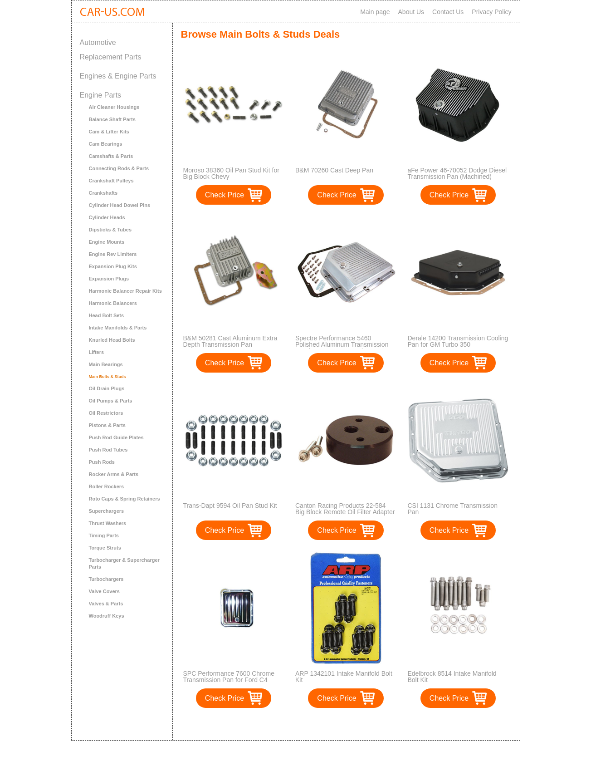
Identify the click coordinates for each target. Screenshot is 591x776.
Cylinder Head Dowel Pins (120, 205)
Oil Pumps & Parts (110, 400)
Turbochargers (106, 579)
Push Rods (102, 462)
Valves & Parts (106, 603)
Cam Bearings (105, 144)
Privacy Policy (491, 11)
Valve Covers (104, 591)
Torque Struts (105, 547)
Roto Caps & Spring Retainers (124, 498)
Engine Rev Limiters (113, 254)
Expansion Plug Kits (113, 266)
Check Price (224, 195)
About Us (411, 11)
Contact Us (448, 11)
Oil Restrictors (106, 413)
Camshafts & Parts (111, 156)
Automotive (98, 42)
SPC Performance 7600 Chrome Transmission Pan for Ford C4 (229, 676)
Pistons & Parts (107, 425)
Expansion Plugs (109, 278)
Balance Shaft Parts (112, 119)
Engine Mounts (107, 242)
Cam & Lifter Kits (109, 131)
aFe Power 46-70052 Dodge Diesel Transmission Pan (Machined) (457, 173)
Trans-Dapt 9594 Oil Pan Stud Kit (230, 505)
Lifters (96, 352)
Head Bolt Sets (106, 315)
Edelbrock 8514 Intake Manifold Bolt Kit (452, 676)
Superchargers (106, 511)
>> (362, 724)
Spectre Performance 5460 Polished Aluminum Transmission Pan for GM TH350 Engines (341, 344)
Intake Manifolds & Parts (118, 327)
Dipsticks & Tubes (110, 229)
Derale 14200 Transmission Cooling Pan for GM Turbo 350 (458, 341)
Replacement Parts (111, 57)
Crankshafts (103, 193)
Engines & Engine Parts (118, 76)
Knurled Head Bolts (112, 340)
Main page (375, 11)
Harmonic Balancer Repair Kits (125, 291)
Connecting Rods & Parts (119, 168)
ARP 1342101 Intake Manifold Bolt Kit (343, 676)
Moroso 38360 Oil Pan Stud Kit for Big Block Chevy (231, 173)
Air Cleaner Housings (114, 107)
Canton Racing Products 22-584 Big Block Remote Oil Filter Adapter (345, 509)
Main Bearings (106, 364)
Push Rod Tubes (108, 449)
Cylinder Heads (107, 217)
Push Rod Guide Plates (116, 437)
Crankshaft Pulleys (111, 180)
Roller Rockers (106, 486)
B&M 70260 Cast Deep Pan (334, 170)
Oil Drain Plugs (107, 388)
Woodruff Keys (106, 616)
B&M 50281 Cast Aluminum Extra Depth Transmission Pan (230, 341)
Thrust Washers (108, 523)
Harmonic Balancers (113, 303)
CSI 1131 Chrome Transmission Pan (453, 509)
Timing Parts (104, 535)
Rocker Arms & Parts (114, 474)
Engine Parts (101, 95)
